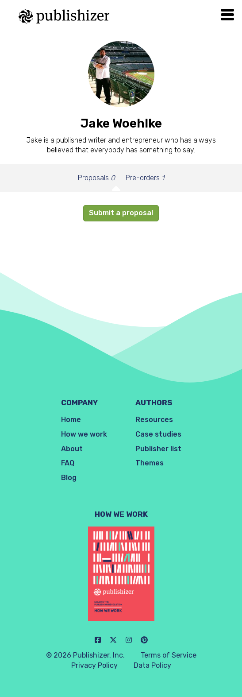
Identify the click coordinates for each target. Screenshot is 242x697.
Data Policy (152, 665)
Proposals (96, 178)
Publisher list (158, 449)
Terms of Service (168, 655)
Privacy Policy (94, 665)
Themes (149, 463)
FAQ (67, 463)
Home (71, 419)
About (72, 449)
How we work (84, 434)
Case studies (158, 434)
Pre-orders (145, 178)
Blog (69, 477)
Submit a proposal (121, 213)
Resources (154, 419)
